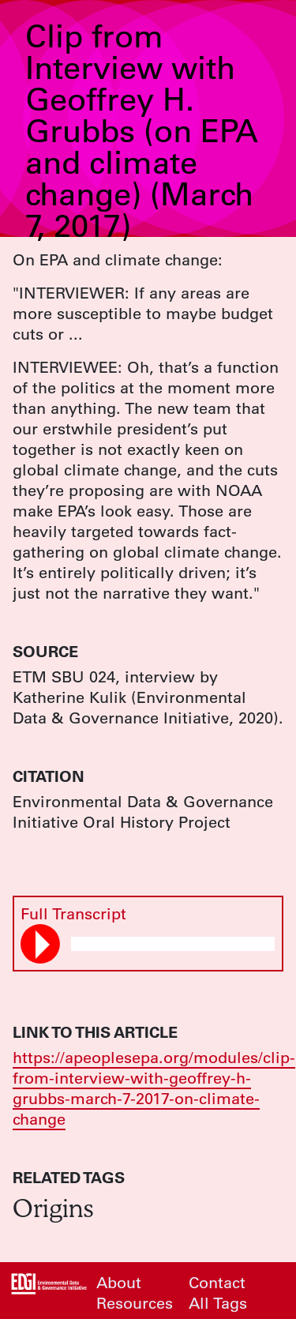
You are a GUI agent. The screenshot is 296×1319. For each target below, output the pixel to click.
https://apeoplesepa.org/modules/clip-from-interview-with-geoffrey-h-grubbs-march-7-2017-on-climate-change (154, 1088)
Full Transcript (73, 913)
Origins (53, 1207)
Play (43, 944)
